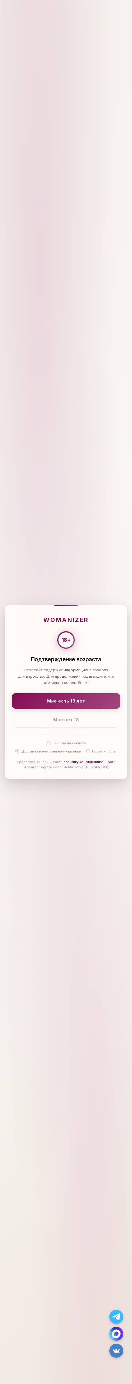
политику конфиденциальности (89, 762)
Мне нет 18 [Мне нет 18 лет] (66, 719)
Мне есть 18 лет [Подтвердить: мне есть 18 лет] (66, 701)
